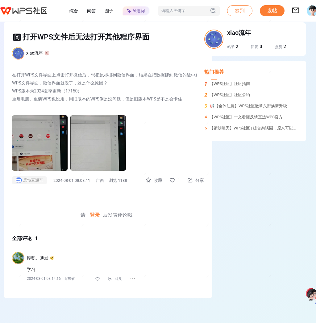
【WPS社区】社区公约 (230, 94)
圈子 (109, 10)
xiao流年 (37, 53)
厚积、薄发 (40, 258)
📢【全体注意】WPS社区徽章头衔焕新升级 (248, 106)
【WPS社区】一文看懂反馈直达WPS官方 (246, 117)
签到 (240, 11)
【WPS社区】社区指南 (230, 83)
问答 (91, 10)
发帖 (272, 11)
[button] (272, 10)
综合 (73, 10)
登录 (92, 215)
